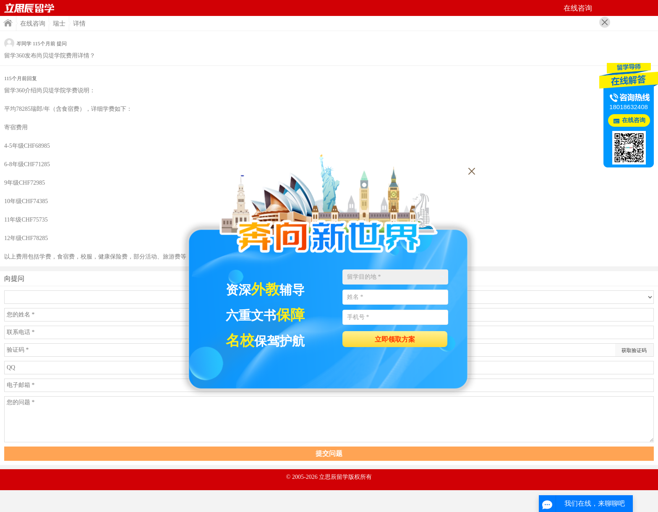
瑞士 (59, 23)
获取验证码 (634, 350)
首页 (29, 8)
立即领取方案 (395, 339)
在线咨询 (32, 23)
